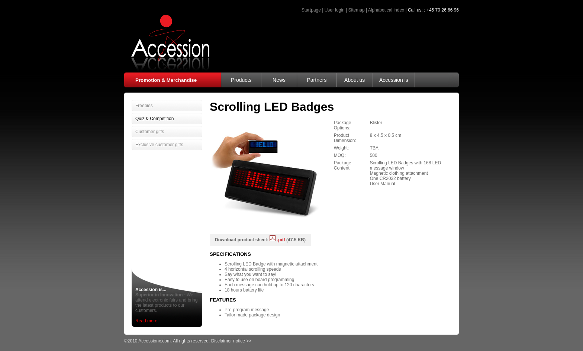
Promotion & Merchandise (166, 80)
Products (241, 80)
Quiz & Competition (154, 118)
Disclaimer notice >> (231, 341)
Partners (316, 80)
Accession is (393, 80)
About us (354, 80)
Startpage (311, 10)
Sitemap (356, 10)
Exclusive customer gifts (159, 144)
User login (335, 10)
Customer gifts (149, 131)
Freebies (144, 105)
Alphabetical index (386, 10)
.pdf (281, 239)
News (279, 80)
